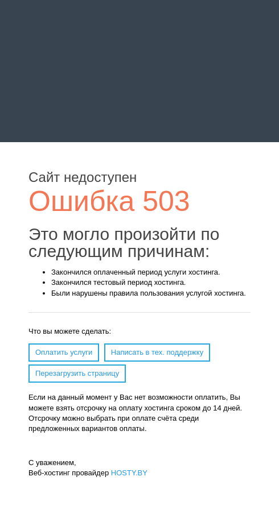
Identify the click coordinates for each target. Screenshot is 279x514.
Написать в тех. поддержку (157, 352)
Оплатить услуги (63, 352)
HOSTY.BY (129, 473)
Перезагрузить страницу (77, 373)
